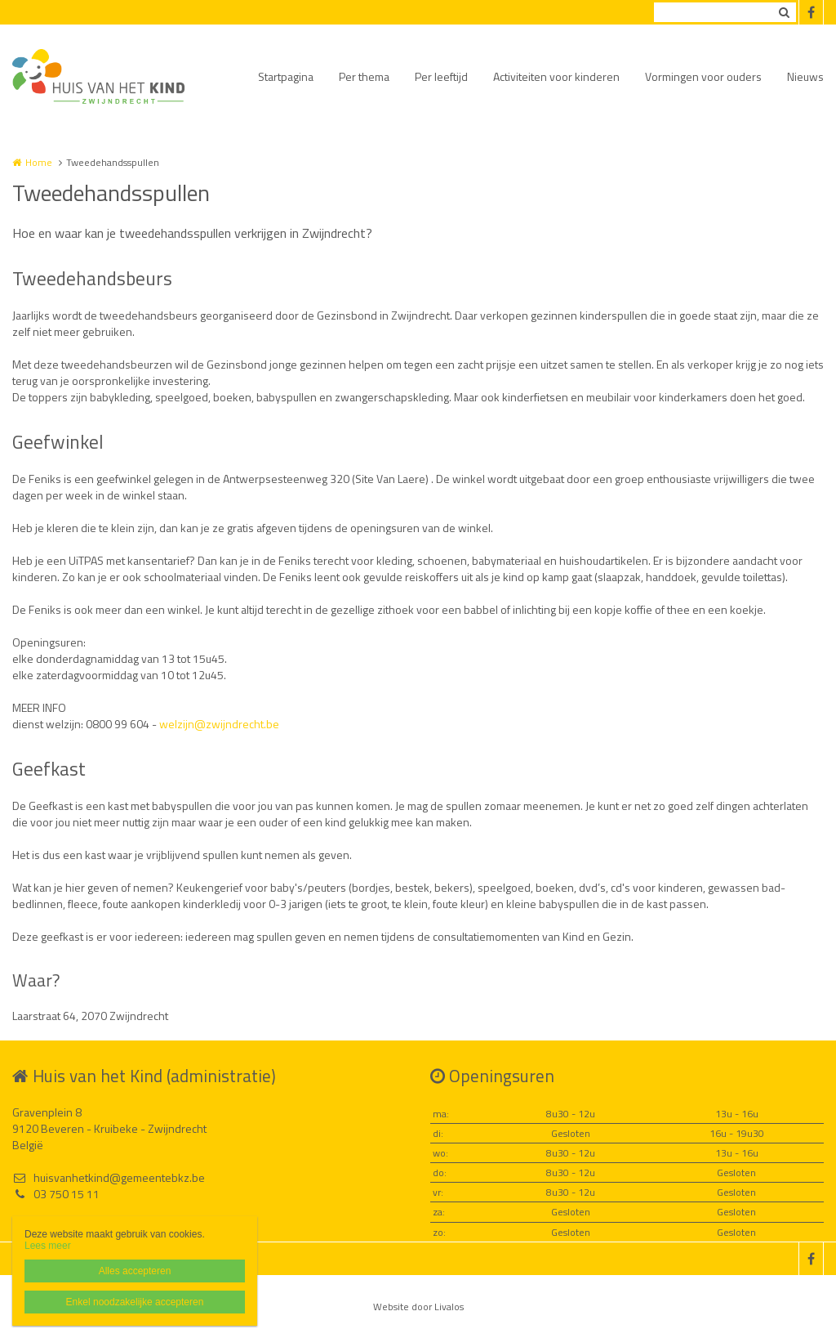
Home (38, 162)
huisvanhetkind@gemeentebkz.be (108, 1178)
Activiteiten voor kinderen (556, 76)
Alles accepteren (135, 1271)
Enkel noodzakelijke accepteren (135, 1302)
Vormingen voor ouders (703, 76)
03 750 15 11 (56, 1194)
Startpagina (286, 76)
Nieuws (805, 76)
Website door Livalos (418, 1306)
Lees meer (47, 1245)
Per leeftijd (441, 76)
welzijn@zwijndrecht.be (219, 723)
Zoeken (784, 12)
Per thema (364, 76)
